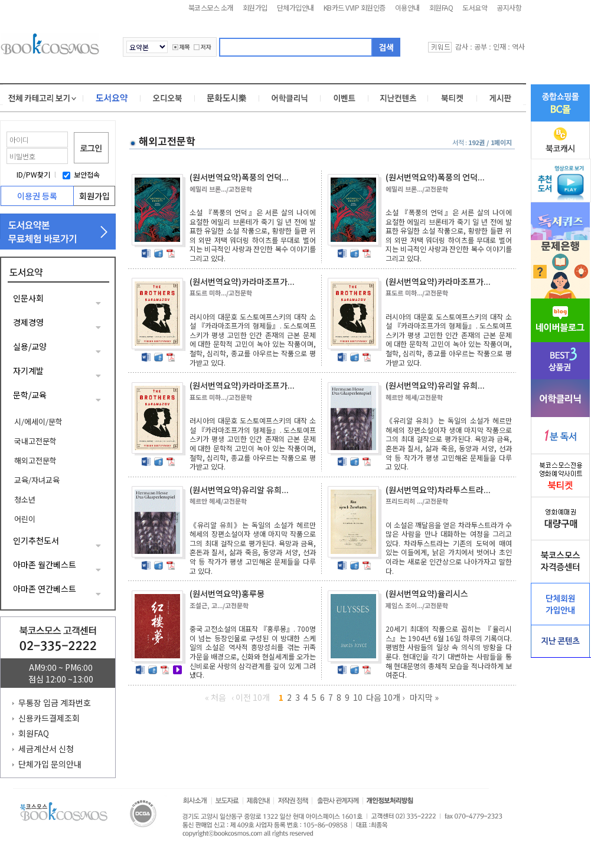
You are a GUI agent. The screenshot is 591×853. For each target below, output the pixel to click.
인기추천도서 (36, 540)
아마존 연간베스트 (44, 589)
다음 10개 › (385, 697)
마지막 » (424, 697)
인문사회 (28, 298)
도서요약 (474, 7)
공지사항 (509, 7)
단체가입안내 (295, 7)
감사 (461, 46)
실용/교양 (30, 346)
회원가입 (255, 7)
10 (358, 697)
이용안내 (407, 7)
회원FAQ (441, 7)
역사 (518, 46)
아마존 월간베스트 (44, 564)
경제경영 (28, 322)
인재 (499, 46)
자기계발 (28, 370)
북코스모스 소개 (210, 7)
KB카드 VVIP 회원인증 (355, 7)
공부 (480, 46)
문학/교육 (30, 395)
